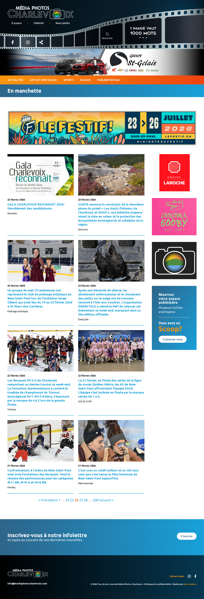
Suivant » (106, 500)
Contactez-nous (173, 339)
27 (81, 500)
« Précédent (48, 500)
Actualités (15, 79)
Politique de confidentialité (157, 584)
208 (95, 500)
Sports (69, 79)
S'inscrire (186, 536)
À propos (16, 23)
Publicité (39, 23)
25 (72, 500)
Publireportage (108, 79)
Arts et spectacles (43, 79)
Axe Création (190, 584)
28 (86, 500)
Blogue (85, 79)
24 (67, 500)
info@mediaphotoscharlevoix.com (27, 583)
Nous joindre (63, 23)
